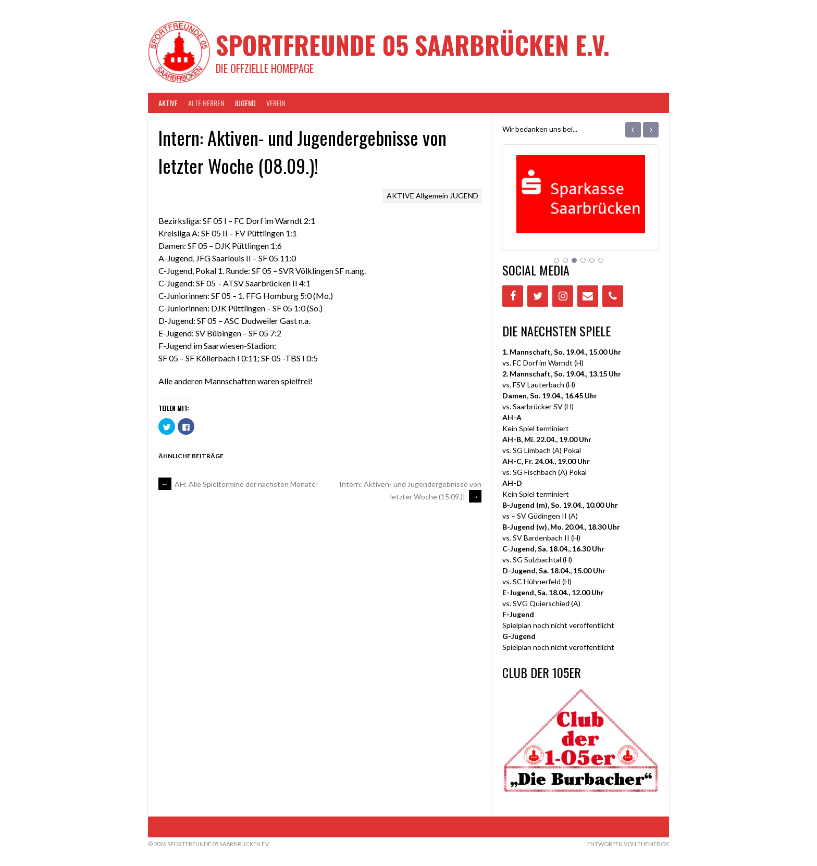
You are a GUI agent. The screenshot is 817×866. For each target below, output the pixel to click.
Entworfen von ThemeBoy (628, 843)
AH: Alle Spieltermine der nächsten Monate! (238, 484)
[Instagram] (562, 296)
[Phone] (612, 296)
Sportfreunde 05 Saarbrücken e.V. (413, 44)
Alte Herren (206, 102)
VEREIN (275, 102)
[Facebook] (512, 296)
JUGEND (245, 102)
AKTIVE (168, 102)
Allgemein (432, 195)
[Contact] (587, 296)
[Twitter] (537, 296)
